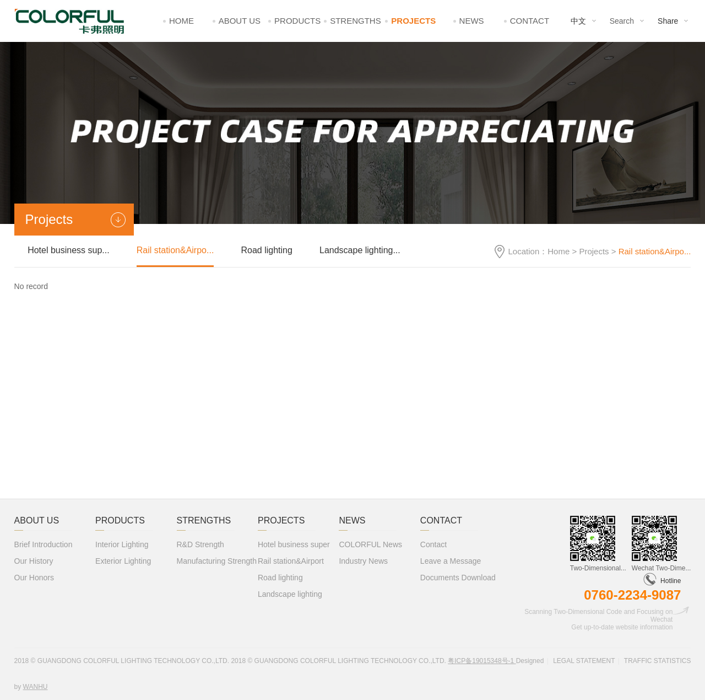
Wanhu (35, 687)
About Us (240, 20)
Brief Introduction (43, 544)
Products (297, 20)
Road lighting (266, 250)
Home (181, 20)
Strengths (355, 20)
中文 (578, 21)
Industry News (363, 561)
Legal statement (584, 661)
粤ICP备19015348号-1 (482, 661)
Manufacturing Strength (217, 561)
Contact (529, 20)
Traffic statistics (657, 661)
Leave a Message (450, 561)
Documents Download (458, 577)
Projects (413, 20)
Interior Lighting (122, 544)
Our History (33, 561)
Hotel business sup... (69, 250)
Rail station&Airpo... (175, 250)
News (471, 20)
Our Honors (34, 577)
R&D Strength (200, 544)
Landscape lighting (290, 594)
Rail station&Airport (291, 561)
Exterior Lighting (123, 561)
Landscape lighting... (359, 250)
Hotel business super (294, 544)
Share (668, 21)
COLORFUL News (370, 544)
